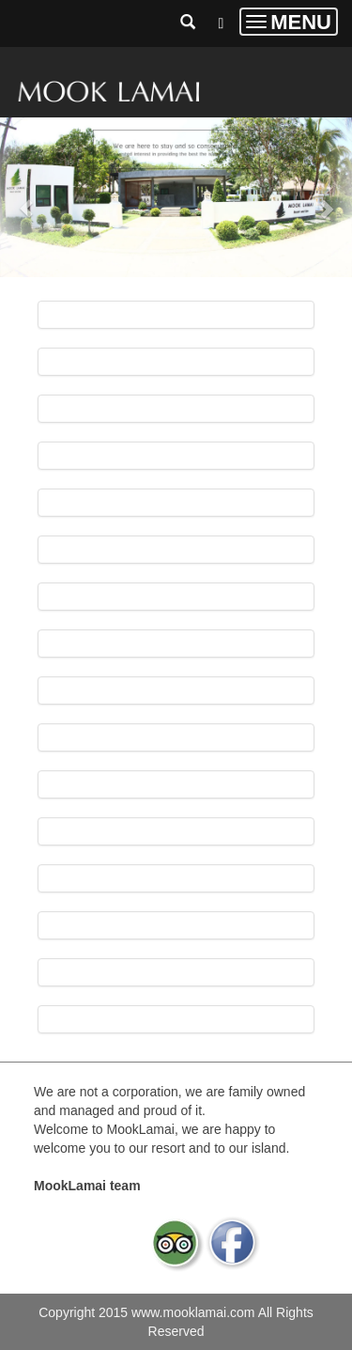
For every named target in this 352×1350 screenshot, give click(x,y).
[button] (26, 199)
